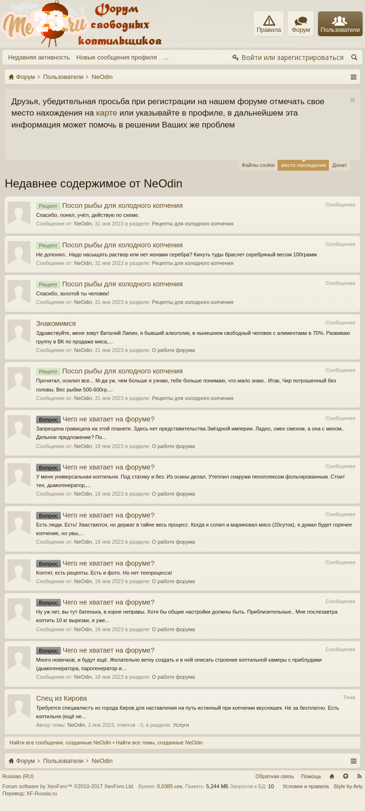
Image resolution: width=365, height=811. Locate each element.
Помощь (311, 776)
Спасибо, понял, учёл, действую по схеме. (87, 215)
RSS (359, 776)
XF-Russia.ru (41, 793)
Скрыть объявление (352, 100)
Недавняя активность (39, 57)
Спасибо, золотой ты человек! (72, 293)
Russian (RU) (18, 776)
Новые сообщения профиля (117, 57)
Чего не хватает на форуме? (95, 419)
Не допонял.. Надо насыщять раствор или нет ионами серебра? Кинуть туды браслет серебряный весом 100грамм (176, 254)
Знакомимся (56, 323)
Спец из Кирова (61, 698)
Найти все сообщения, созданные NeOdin (60, 742)
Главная (331, 776)
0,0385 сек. (170, 786)
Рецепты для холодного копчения (192, 223)
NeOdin (83, 223)
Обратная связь (274, 776)
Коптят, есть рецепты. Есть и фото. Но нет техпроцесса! (104, 573)
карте (106, 112)
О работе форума (173, 350)
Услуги (181, 725)
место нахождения (303, 164)
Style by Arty (348, 786)
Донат (339, 165)
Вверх (345, 776)
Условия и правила (306, 786)
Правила (269, 24)
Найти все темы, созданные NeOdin (159, 742)
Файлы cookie (258, 165)
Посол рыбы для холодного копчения (109, 205)
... (166, 57)
